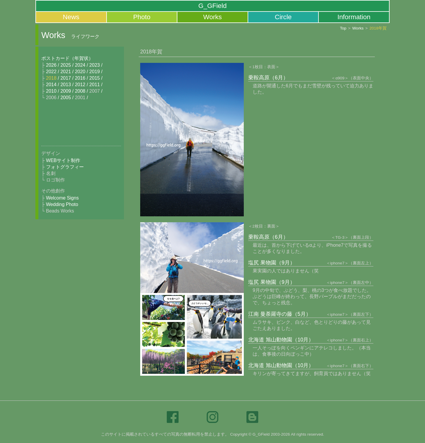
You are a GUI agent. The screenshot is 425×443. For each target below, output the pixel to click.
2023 (94, 65)
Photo (142, 17)
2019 (94, 71)
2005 (66, 97)
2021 (66, 71)
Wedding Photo (62, 204)
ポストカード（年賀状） (67, 58)
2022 (51, 71)
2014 (51, 84)
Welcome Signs (62, 197)
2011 (94, 84)
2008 (80, 91)
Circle (283, 17)
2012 (80, 84)
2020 (80, 71)
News (71, 17)
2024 (80, 65)
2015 (94, 78)
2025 (66, 65)
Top (343, 28)
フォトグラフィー (65, 166)
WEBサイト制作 (63, 160)
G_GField (212, 5)
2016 (80, 78)
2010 (51, 91)
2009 (66, 91)
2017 (66, 78)
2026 (51, 65)
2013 (66, 84)
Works (212, 17)
